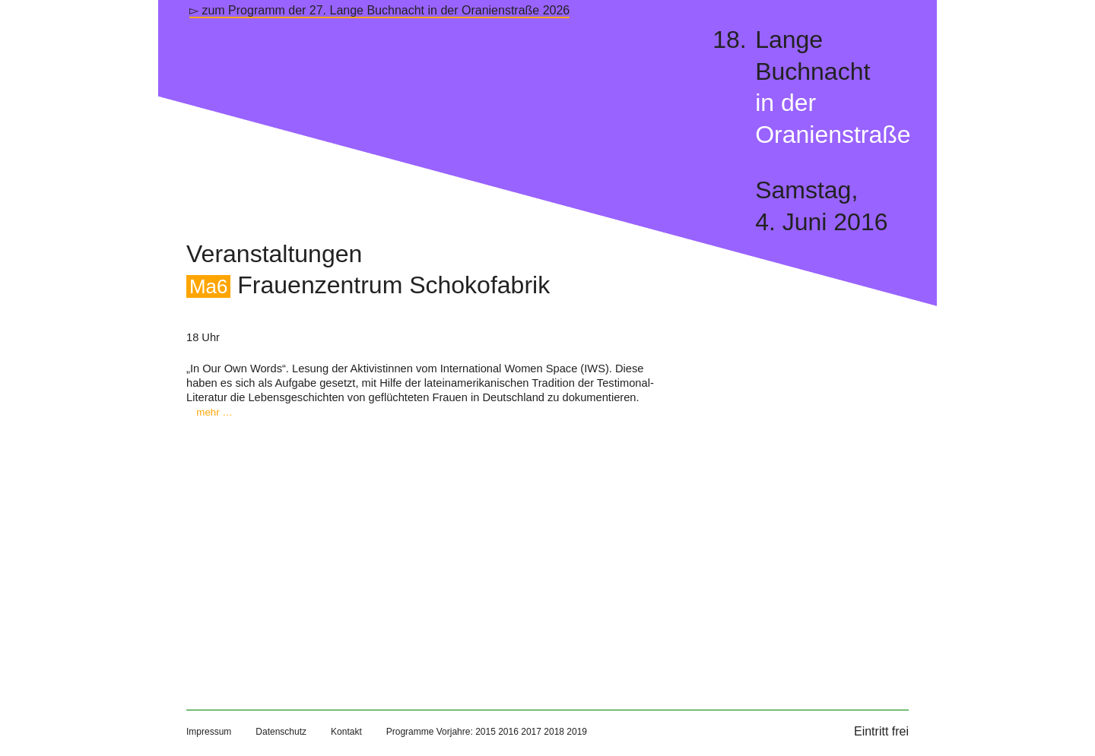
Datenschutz (281, 731)
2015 (485, 731)
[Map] (425, 549)
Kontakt (346, 731)
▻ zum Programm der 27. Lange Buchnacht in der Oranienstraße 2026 (379, 10)
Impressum (208, 731)
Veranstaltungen (274, 253)
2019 (577, 731)
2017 (531, 731)
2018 (554, 731)
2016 (508, 731)
